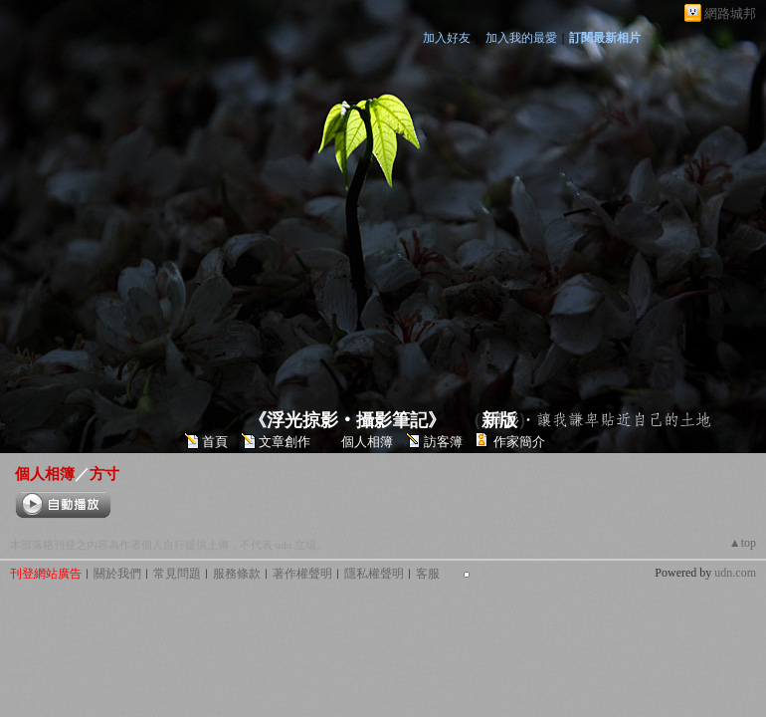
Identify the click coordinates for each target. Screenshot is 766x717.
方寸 (104, 473)
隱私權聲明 (374, 574)
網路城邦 (730, 13)
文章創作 (284, 441)
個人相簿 (367, 441)
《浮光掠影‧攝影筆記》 (347, 420)
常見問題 (177, 574)
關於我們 (117, 574)
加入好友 (447, 38)
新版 (499, 420)
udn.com (735, 573)
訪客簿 (443, 441)
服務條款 (237, 574)
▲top (742, 543)
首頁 (215, 441)
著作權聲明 (302, 574)
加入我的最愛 (521, 38)
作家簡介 (519, 441)
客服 (428, 574)
